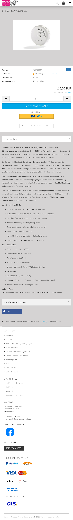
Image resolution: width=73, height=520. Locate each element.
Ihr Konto (9, 387)
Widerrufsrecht (12, 347)
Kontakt (9, 339)
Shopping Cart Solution (12, 517)
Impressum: (10, 335)
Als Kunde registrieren (14, 383)
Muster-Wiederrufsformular (17, 355)
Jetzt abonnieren (13, 448)
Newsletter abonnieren (14, 395)
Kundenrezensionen (15, 302)
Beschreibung (11, 138)
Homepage (44, 321)
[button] (12, 311)
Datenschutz (10, 368)
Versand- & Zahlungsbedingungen (19, 343)
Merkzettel (10, 391)
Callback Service (12, 372)
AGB (7, 364)
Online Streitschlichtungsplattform (19, 351)
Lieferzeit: (6, 74)
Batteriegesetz (11, 360)
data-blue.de (54, 517)
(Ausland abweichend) (50, 74)
